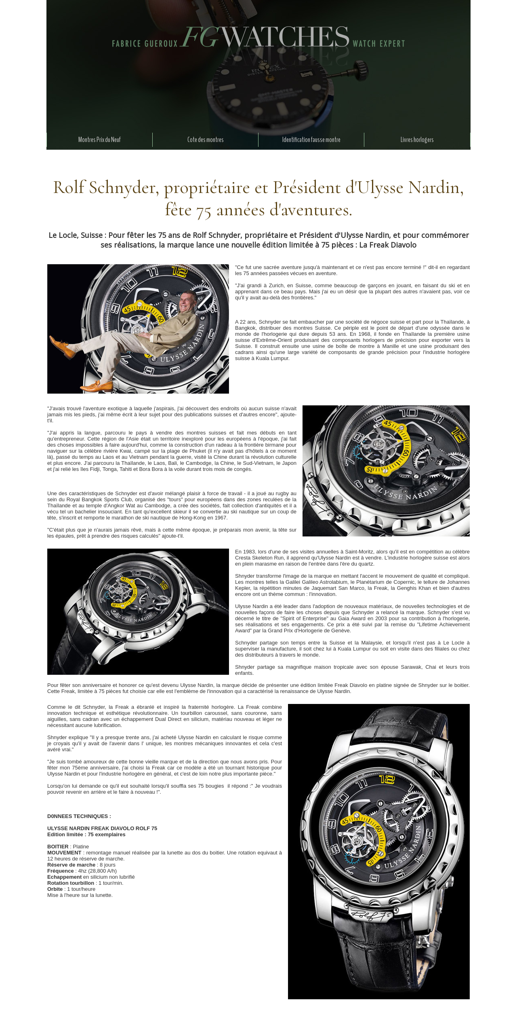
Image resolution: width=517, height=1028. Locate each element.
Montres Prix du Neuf (99, 139)
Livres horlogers (417, 139)
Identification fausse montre (311, 139)
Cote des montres (205, 139)
